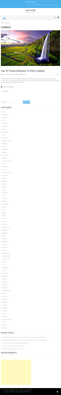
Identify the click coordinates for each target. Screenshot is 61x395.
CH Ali (3, 74)
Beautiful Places (7, 141)
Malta (4, 236)
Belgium (4, 143)
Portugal (4, 273)
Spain (3, 293)
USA (3, 322)
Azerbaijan (5, 132)
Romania (5, 276)
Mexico (4, 239)
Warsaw (4, 328)
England (4, 181)
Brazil (4, 146)
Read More (5, 91)
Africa (4, 112)
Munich (4, 250)
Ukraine (4, 316)
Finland (4, 187)
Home (29, 5)
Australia (4, 123)
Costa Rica (5, 167)
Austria (4, 129)
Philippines (5, 267)
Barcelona (5, 138)
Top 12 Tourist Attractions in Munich (13, 346)
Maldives (4, 233)
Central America (7, 161)
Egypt (4, 178)
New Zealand (6, 256)
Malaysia (4, 230)
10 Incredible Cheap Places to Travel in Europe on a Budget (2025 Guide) (23, 337)
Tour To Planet (30, 10)
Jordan (4, 218)
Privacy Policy (46, 5)
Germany (5, 192)
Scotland (4, 282)
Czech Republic (6, 172)
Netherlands (5, 253)
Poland (4, 270)
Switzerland (5, 302)
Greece (4, 195)
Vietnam (4, 325)
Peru (3, 264)
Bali (3, 135)
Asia (3, 120)
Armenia (4, 118)
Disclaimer (37, 5)
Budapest (5, 149)
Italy (3, 210)
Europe (4, 184)
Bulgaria (4, 152)
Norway (4, 262)
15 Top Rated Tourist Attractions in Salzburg (15, 343)
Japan (4, 213)
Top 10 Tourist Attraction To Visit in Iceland (22, 71)
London (4, 224)
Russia (4, 279)
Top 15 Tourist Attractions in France (12, 349)
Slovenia (4, 288)
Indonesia (5, 204)
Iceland (24, 74)
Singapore (5, 285)
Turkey (4, 313)
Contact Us (56, 5)
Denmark (5, 175)
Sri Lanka (5, 296)
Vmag (31, 389)
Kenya (4, 221)
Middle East (5, 241)
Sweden (4, 299)
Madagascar (5, 227)
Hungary (4, 198)
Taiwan (4, 305)
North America (6, 259)
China (4, 164)
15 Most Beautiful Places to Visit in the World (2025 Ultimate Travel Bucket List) (25, 340)
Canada (4, 158)
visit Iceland (10, 86)
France (4, 190)
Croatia (4, 169)
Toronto (4, 311)
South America (6, 290)
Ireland (4, 207)
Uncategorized (6, 319)
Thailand (4, 308)
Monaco (4, 244)
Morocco (5, 247)
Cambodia (5, 155)
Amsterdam (5, 115)
